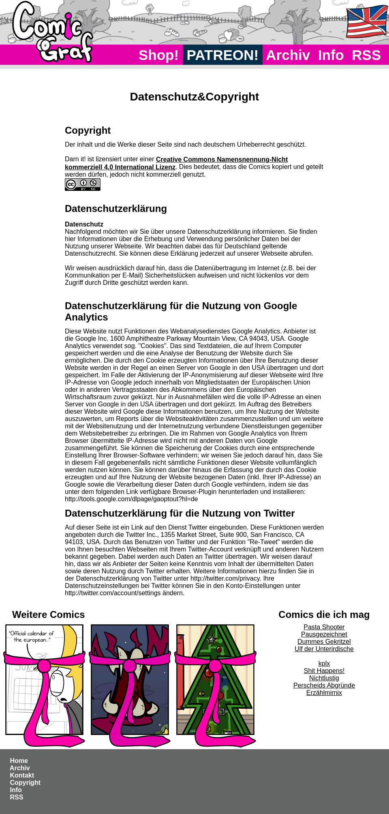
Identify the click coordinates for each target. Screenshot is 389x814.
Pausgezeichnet (324, 634)
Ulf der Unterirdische (324, 648)
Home (19, 760)
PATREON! (223, 55)
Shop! (159, 55)
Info (331, 55)
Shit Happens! (324, 670)
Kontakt (22, 775)
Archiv (288, 55)
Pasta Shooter (324, 627)
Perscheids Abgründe (324, 685)
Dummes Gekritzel (324, 641)
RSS (366, 55)
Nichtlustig (324, 678)
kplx (324, 663)
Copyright (25, 782)
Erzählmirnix (324, 692)
